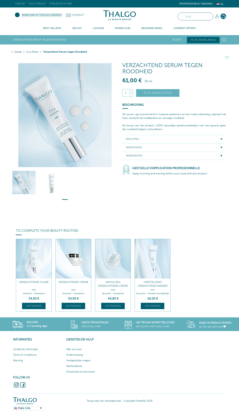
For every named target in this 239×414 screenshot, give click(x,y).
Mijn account (74, 349)
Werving (18, 360)
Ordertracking (74, 354)
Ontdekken (34, 305)
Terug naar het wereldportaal (104, 400)
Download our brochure (80, 371)
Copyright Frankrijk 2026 (138, 400)
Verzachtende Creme (73, 282)
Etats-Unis (24, 408)
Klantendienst (74, 366)
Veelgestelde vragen (78, 360)
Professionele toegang (195, 3)
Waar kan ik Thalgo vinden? (42, 15)
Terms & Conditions (24, 354)
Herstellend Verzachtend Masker (152, 284)
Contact (78, 15)
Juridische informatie (25, 349)
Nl (220, 4)
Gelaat (18, 51)
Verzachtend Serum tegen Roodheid (65, 51)
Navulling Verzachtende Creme (113, 284)
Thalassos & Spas (60, 3)
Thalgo (20, 3)
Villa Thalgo (37, 3)
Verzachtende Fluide (34, 282)
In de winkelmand (203, 39)
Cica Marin (32, 51)
